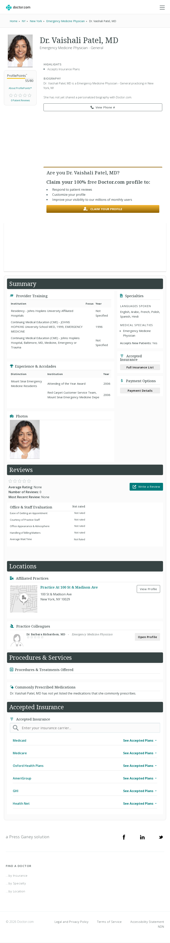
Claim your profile (102, 209)
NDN (161, 926)
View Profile (148, 589)
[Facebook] (124, 837)
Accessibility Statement (147, 922)
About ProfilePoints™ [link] (20, 88)
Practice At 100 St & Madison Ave (69, 587)
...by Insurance (16, 875)
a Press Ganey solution (28, 836)
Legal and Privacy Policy (72, 922)
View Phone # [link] (103, 107)
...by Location (15, 891)
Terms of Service (109, 922)
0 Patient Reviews (20, 100)
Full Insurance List (140, 367)
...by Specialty (16, 883)
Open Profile (147, 637)
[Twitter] (161, 837)
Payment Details (140, 390)
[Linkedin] (142, 837)
